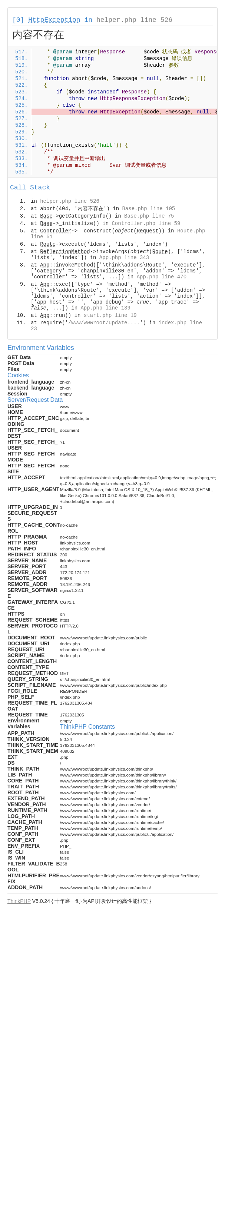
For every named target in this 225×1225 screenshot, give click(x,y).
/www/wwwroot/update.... (104, 323)
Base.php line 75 (149, 216)
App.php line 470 (161, 277)
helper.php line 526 (134, 20)
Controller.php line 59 (146, 223)
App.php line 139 (105, 308)
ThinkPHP (19, 901)
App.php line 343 (124, 258)
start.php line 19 (110, 315)
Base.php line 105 (148, 209)
